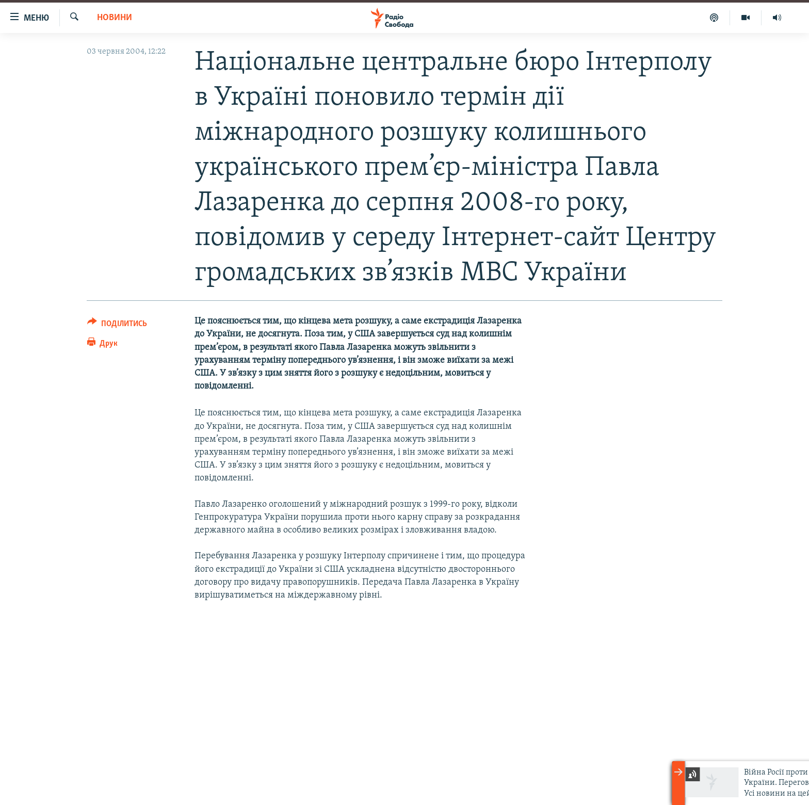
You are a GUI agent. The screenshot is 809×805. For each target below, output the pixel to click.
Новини (114, 18)
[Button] (117, 325)
